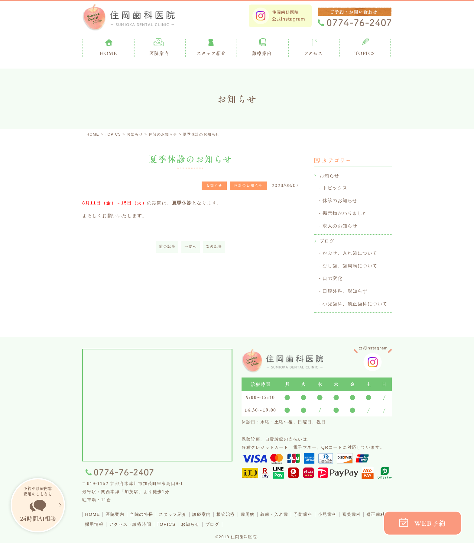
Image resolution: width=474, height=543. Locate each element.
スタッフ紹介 (180, 510)
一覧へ (190, 246)
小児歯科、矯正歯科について (355, 300)
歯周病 (261, 510)
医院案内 (159, 53)
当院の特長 (146, 510)
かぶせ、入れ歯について (350, 251)
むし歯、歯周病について (350, 263)
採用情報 (121, 520)
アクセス (313, 53)
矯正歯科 (95, 520)
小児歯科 (348, 510)
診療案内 (262, 53)
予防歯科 (321, 510)
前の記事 (167, 246)
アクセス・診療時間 (160, 520)
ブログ (327, 239)
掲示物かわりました (345, 212)
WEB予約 (430, 523)
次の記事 (214, 246)
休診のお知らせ (340, 199)
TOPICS (365, 53)
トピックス (335, 187)
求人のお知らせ (340, 224)
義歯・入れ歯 (290, 510)
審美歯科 (374, 510)
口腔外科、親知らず (345, 288)
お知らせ (329, 175)
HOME (93, 510)
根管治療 (238, 510)
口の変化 (333, 275)
